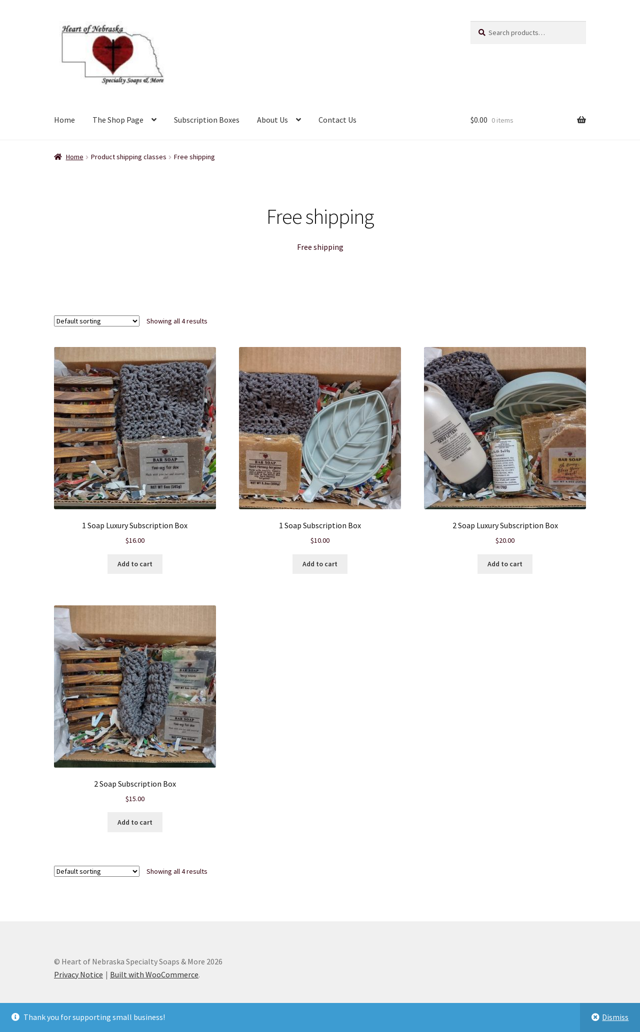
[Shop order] (97, 320)
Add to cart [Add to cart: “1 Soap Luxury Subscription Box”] (135, 563)
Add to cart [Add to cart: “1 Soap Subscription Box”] (320, 563)
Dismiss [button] (615, 1017)
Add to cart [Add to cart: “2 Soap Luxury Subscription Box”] (505, 563)
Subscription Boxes (207, 120)
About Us (272, 120)
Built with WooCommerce (154, 974)
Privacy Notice (78, 974)
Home (64, 120)
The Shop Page (118, 120)
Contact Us (337, 120)
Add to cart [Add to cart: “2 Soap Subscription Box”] (135, 822)
